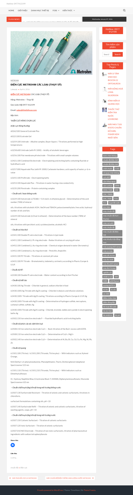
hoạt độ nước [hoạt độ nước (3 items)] (114, 203)
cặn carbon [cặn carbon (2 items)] (107, 186)
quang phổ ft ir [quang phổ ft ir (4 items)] (109, 285)
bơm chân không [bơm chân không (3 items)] (110, 156)
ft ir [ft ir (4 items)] (104, 203)
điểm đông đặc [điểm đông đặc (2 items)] (109, 302)
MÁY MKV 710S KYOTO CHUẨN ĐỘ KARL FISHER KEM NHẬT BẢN (115, 131)
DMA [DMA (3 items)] (117, 186)
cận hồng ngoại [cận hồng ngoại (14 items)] (109, 181)
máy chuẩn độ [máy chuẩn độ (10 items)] (108, 211)
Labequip (14, 89)
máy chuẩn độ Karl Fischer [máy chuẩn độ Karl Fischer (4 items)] (110, 217)
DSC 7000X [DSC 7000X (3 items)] (108, 194)
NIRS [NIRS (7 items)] (105, 281)
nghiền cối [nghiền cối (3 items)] (107, 272)
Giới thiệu (22, 10)
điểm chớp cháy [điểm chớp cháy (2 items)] (109, 298)
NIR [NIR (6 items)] (116, 277)
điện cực (23, 467)
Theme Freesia (89, 490)
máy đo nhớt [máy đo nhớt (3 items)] (108, 259)
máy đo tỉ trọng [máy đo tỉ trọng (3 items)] (109, 268)
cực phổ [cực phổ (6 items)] (106, 177)
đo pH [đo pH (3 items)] (117, 315)
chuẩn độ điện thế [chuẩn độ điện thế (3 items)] (110, 164)
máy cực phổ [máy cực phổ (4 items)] (108, 223)
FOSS (55, 10)
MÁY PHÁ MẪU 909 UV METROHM (24, 478)
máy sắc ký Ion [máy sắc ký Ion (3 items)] (109, 255)
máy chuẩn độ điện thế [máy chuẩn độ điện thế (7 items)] (111, 233)
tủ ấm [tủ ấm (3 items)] (105, 289)
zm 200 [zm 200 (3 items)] (106, 294)
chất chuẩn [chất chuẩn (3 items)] (107, 168)
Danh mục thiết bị (40, 10)
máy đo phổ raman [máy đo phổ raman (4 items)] (110, 264)
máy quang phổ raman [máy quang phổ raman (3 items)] (112, 247)
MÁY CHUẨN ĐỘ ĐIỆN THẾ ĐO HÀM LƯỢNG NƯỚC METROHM (68, 478)
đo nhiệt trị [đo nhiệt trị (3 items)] (107, 315)
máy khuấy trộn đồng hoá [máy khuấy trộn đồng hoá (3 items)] (111, 241)
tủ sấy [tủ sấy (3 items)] (113, 289)
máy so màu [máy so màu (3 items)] (108, 251)
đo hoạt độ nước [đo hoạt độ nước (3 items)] (110, 307)
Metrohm (15, 80)
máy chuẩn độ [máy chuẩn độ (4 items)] (108, 227)
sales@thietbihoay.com (26, 110)
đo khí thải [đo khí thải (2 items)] (107, 311)
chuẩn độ (14, 467)
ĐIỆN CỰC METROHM (20, 94)
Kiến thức (67, 10)
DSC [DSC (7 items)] (117, 190)
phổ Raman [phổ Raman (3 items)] (114, 281)
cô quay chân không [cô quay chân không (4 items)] (111, 173)
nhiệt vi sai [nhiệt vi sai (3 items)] (107, 277)
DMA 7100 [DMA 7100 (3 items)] (107, 190)
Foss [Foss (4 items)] (116, 198)
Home (11, 10)
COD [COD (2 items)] (117, 168)
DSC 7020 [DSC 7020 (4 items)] (107, 198)
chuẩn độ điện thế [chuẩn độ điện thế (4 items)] (110, 160)
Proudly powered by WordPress (50, 490)
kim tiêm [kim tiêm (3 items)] (106, 207)
